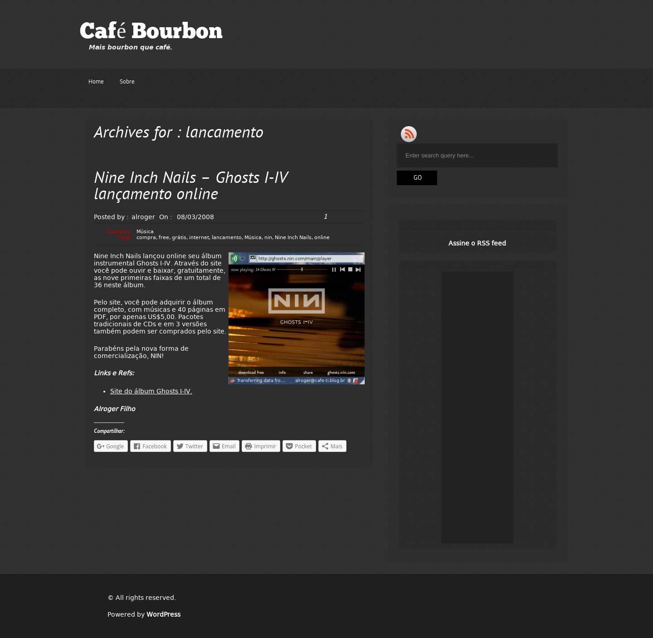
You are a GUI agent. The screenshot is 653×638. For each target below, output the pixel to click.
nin (268, 237)
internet (199, 237)
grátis (179, 237)
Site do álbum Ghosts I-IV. (151, 391)
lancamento (227, 237)
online (322, 237)
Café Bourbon (151, 33)
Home (96, 82)
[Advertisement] (477, 407)
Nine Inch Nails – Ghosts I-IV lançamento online (190, 187)
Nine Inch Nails (293, 237)
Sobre (127, 82)
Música (145, 232)
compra (146, 237)
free (164, 237)
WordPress (163, 614)
